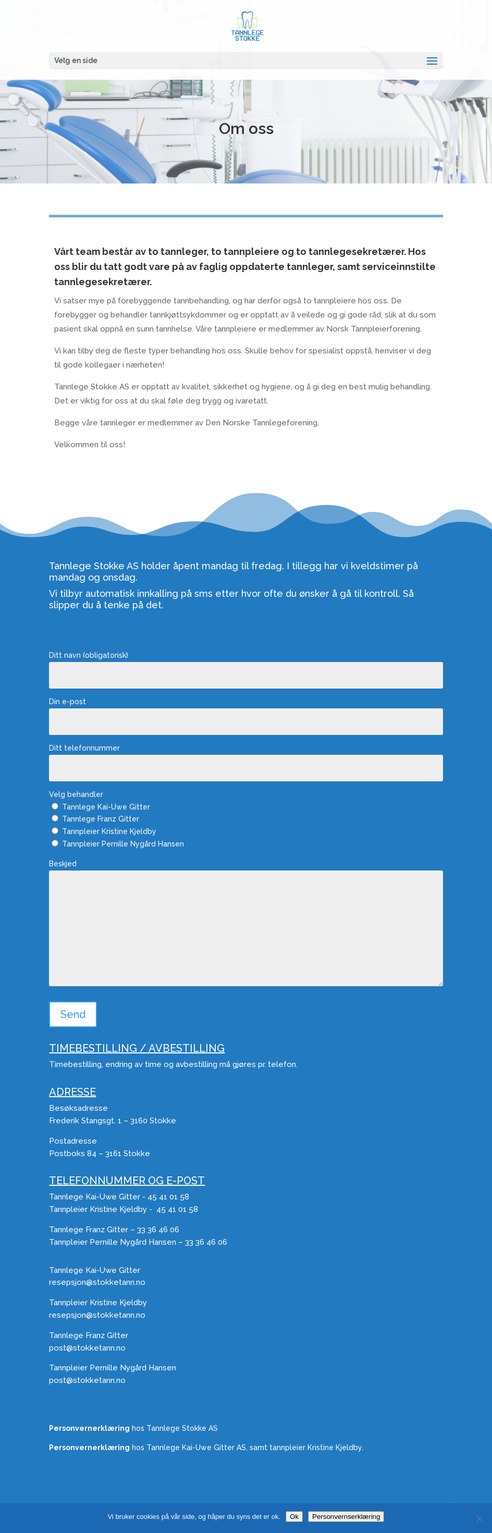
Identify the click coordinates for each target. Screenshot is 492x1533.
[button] (432, 61)
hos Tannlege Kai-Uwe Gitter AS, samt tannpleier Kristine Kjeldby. (206, 1447)
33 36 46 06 (158, 1229)
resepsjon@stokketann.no (97, 1282)
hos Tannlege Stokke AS (133, 1428)
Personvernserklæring (346, 1516)
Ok (294, 1516)
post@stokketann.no (87, 1348)
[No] (479, 1518)
